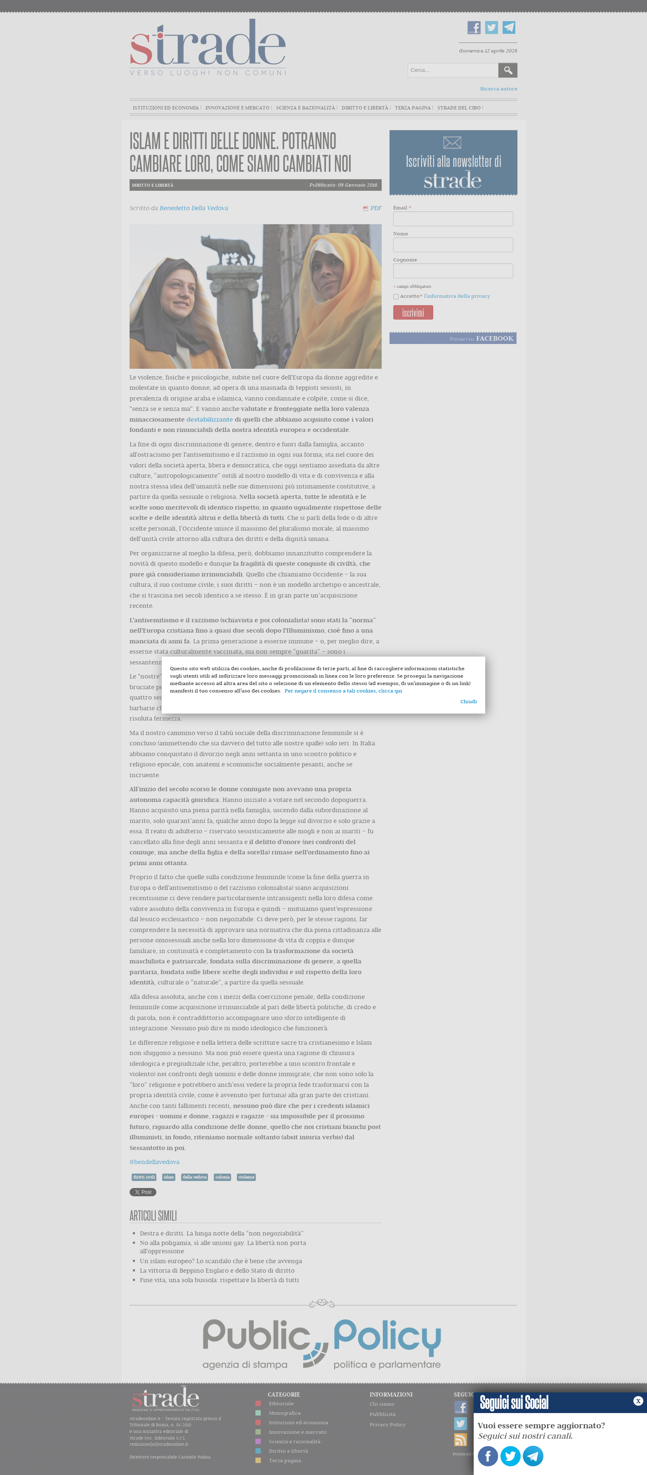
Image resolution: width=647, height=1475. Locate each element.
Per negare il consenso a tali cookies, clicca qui (343, 690)
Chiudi (468, 701)
